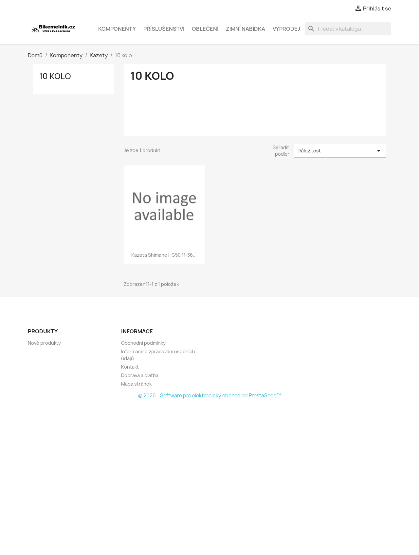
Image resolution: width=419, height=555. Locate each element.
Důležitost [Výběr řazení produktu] (340, 151)
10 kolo (55, 76)
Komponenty (117, 28)
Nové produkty (44, 343)
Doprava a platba (139, 375)
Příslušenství (163, 28)
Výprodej (286, 28)
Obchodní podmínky (143, 343)
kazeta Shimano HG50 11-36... (164, 255)
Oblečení (205, 28)
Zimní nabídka (245, 28)
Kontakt (130, 367)
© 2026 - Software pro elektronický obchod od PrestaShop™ (209, 395)
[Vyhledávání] (348, 28)
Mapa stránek (136, 384)
